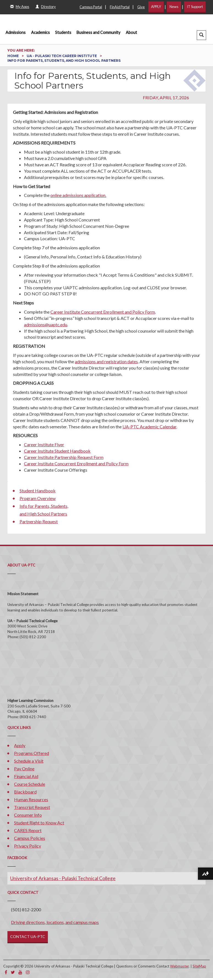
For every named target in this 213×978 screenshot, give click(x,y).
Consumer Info (28, 814)
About (131, 32)
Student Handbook (38, 490)
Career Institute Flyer (44, 444)
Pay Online (24, 768)
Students (63, 32)
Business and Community (98, 32)
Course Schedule (29, 784)
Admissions (16, 32)
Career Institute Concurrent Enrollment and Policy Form (102, 311)
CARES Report (28, 830)
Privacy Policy (27, 845)
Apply (19, 745)
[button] (201, 35)
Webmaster (179, 966)
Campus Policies (29, 838)
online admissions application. (78, 195)
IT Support (195, 6)
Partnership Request (39, 521)
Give (141, 7)
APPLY (156, 6)
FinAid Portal (120, 7)
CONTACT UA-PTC (27, 936)
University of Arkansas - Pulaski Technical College (63, 878)
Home (13, 56)
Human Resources (31, 799)
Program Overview (38, 498)
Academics (40, 32)
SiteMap (199, 966)
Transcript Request (32, 807)
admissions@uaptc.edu (45, 324)
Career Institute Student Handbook (57, 450)
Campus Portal (91, 7)
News (174, 6)
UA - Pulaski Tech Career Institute (62, 56)
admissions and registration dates (106, 361)
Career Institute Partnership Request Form (63, 457)
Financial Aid (26, 776)
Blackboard (25, 791)
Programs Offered (31, 753)
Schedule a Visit (28, 760)
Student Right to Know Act (39, 822)
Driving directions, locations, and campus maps (55, 922)
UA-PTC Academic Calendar (149, 426)
